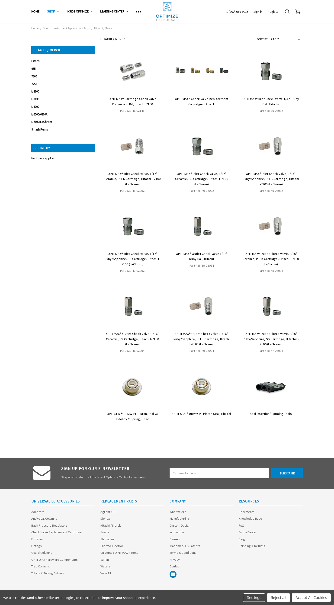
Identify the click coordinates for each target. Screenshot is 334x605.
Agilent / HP (108, 512)
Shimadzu (107, 539)
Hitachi (35, 61)
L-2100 (35, 91)
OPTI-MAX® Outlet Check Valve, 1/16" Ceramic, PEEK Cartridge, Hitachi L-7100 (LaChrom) (271, 259)
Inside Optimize (80, 11)
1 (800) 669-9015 (237, 12)
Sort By (262, 39)
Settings (254, 597)
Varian (104, 559)
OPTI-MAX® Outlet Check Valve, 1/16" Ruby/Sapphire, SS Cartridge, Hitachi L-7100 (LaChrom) (271, 339)
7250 (34, 84)
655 (33, 69)
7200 (34, 76)
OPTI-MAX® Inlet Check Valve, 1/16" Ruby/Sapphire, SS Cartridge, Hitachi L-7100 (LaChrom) (133, 259)
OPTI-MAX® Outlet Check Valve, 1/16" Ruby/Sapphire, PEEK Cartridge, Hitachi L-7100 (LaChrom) (201, 339)
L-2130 (35, 99)
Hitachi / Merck (110, 525)
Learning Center (114, 11)
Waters (105, 566)
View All (105, 573)
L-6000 (35, 107)
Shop (53, 11)
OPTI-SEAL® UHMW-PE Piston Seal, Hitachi (201, 414)
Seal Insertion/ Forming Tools (271, 414)
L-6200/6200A (39, 114)
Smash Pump (39, 129)
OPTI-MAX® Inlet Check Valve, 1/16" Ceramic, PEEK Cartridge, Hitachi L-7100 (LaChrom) (132, 179)
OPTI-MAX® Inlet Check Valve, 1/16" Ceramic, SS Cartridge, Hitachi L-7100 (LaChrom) (201, 179)
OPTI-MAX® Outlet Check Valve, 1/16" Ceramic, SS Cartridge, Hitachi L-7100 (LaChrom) (132, 339)
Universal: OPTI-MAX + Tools (119, 553)
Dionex (105, 518)
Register (274, 12)
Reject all (278, 597)
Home (35, 11)
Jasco (104, 532)
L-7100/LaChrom (41, 122)
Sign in (258, 12)
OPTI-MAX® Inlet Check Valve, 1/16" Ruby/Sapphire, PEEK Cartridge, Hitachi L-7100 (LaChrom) (271, 179)
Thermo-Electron (112, 546)
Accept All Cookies (311, 597)
